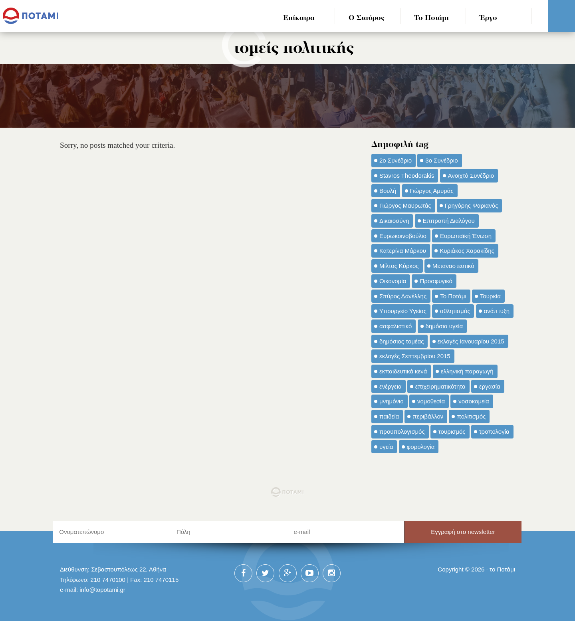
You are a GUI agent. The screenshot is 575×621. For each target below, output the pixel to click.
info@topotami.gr (102, 589)
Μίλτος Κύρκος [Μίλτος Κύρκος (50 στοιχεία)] (399, 265)
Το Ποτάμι (431, 18)
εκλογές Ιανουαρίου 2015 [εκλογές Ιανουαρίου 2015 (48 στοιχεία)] (471, 341)
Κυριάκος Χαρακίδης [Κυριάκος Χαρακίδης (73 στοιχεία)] (467, 250)
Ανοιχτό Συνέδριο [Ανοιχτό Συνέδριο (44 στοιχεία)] (471, 175)
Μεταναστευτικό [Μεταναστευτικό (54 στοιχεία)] (453, 265)
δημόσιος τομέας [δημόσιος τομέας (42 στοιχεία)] (401, 341)
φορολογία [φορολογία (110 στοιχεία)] (421, 446)
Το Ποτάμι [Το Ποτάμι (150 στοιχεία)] (453, 296)
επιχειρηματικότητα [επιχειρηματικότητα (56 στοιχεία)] (440, 386)
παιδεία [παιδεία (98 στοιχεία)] (389, 416)
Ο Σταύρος (367, 18)
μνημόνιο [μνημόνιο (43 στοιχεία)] (391, 401)
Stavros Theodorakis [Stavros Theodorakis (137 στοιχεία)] (406, 175)
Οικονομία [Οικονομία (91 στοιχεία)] (392, 281)
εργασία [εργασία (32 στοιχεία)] (489, 386)
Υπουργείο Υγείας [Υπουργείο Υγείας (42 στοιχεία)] (402, 311)
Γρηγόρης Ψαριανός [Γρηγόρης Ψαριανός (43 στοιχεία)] (471, 205)
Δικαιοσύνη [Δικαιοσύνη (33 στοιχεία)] (394, 220)
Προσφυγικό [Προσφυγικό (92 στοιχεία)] (436, 281)
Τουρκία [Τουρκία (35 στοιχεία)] (490, 296)
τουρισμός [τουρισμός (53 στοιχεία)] (452, 431)
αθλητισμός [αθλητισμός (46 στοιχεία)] (455, 311)
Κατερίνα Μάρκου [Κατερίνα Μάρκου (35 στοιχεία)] (402, 250)
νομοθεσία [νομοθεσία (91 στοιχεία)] (431, 401)
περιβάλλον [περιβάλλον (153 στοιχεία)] (427, 416)
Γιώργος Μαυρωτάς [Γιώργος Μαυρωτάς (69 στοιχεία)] (405, 205)
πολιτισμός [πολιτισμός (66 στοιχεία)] (471, 416)
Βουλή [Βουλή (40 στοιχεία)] (387, 190)
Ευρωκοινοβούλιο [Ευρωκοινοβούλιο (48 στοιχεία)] (402, 235)
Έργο (488, 18)
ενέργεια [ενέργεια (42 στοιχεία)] (390, 386)
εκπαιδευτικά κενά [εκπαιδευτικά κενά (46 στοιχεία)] (403, 371)
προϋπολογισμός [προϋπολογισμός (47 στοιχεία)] (402, 431)
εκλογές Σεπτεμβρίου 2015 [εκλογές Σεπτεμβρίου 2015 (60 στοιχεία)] (414, 356)
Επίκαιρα (299, 18)
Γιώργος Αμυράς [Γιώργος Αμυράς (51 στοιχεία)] (432, 190)
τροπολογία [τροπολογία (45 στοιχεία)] (494, 431)
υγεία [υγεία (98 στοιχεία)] (386, 446)
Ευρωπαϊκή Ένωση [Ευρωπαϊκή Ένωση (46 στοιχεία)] (466, 235)
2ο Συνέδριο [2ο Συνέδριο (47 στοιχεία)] (395, 160)
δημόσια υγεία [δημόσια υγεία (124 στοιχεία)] (444, 326)
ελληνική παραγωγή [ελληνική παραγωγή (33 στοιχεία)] (467, 371)
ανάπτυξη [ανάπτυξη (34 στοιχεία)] (497, 311)
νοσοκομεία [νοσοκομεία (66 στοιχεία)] (473, 401)
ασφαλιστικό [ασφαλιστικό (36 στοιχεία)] (395, 326)
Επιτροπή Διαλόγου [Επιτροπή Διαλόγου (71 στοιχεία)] (449, 220)
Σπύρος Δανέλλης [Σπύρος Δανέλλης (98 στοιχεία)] (402, 296)
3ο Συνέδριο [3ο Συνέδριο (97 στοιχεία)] (441, 160)
